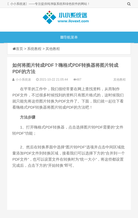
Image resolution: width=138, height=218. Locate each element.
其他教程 (53, 49)
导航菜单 (69, 37)
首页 (19, 49)
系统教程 (34, 49)
